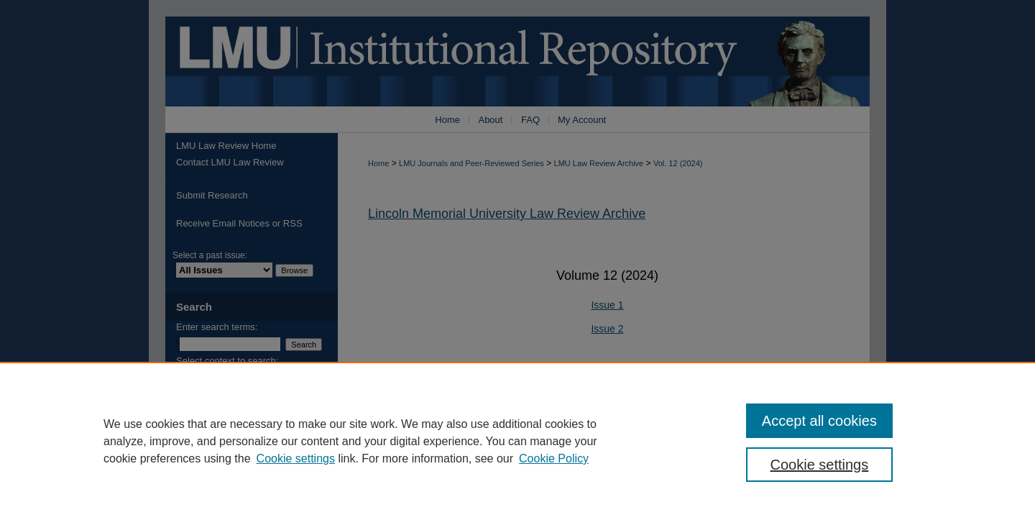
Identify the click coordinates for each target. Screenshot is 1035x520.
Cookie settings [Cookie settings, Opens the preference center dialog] (819, 465)
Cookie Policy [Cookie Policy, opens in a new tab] (554, 458)
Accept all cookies (819, 421)
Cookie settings (296, 458)
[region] (517, 441)
